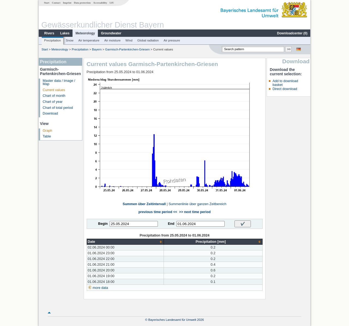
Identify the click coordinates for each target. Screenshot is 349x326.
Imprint (67, 2)
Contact (56, 2)
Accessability (100, 2)
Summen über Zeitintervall (144, 204)
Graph (47, 131)
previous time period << (158, 212)
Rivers (49, 33)
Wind (129, 40)
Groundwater (111, 33)
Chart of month (54, 96)
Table (47, 136)
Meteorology (85, 33)
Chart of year (53, 102)
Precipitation (52, 40)
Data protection (82, 2)
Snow (69, 40)
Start (46, 2)
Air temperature (88, 40)
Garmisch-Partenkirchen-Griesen (127, 49)
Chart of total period (58, 108)
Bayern (96, 49)
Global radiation (148, 40)
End (171, 224)
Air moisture (112, 40)
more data (100, 288)
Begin (103, 224)
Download (50, 113)
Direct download (284, 89)
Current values (54, 90)
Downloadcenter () (292, 33)
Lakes (65, 33)
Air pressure (172, 40)
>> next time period (194, 212)
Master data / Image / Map (59, 82)
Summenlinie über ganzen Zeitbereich (197, 204)
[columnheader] (125, 242)
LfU (112, 2)
